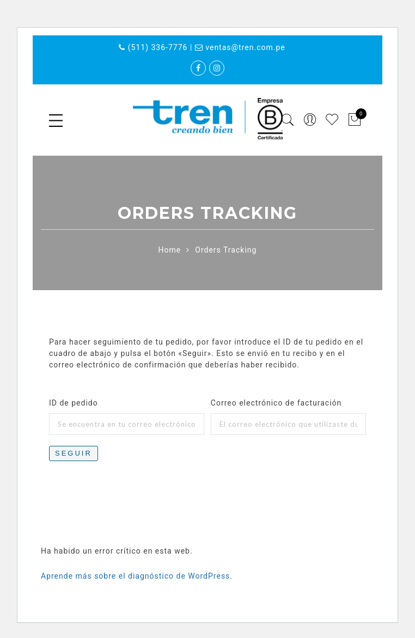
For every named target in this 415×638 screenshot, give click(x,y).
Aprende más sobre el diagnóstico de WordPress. (137, 576)
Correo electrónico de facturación (276, 402)
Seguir (73, 453)
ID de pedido (73, 402)
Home (169, 250)
